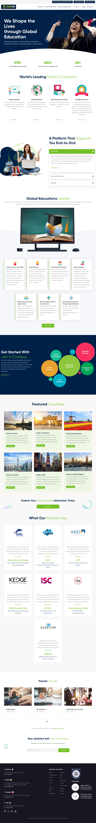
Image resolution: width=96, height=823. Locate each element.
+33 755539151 (8, 774)
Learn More (48, 506)
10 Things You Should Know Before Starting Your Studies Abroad (86, 796)
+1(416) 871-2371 (9, 797)
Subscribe (63, 750)
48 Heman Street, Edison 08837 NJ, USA (13, 805)
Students (53, 183)
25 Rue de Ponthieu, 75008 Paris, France (13, 772)
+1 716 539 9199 (9, 807)
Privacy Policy (65, 818)
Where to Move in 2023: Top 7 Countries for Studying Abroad (86, 787)
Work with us (48, 325)
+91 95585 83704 (9, 786)
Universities (54, 151)
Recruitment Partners (57, 176)
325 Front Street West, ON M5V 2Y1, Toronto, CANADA (17, 795)
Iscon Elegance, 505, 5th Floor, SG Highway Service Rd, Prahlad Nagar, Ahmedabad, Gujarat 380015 (17, 784)
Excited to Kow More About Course (48, 728)
